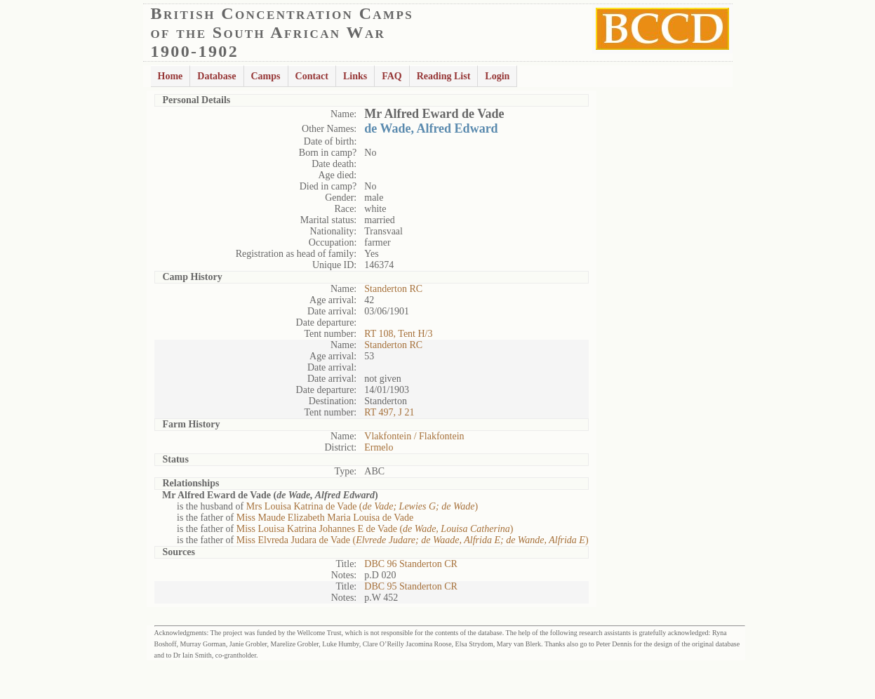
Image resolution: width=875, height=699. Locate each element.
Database (216, 76)
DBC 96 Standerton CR (410, 564)
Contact (311, 76)
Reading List (444, 76)
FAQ (392, 76)
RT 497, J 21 (389, 412)
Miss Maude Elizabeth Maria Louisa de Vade (324, 517)
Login (497, 76)
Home (170, 76)
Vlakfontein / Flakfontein (414, 436)
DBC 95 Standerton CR (410, 586)
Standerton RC (393, 289)
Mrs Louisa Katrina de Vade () (362, 506)
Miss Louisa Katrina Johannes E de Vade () (375, 529)
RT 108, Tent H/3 (398, 333)
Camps (266, 76)
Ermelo (378, 447)
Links (355, 76)
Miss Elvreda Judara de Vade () (412, 540)
